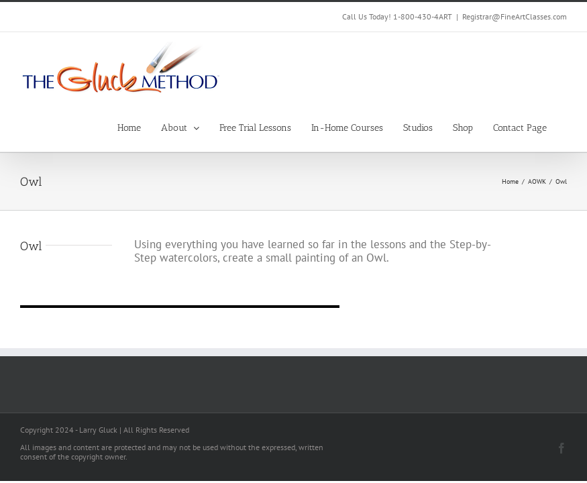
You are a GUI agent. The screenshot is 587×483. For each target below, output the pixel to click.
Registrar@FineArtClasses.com (514, 16)
